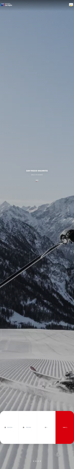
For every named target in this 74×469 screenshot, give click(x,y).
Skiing (37, 180)
